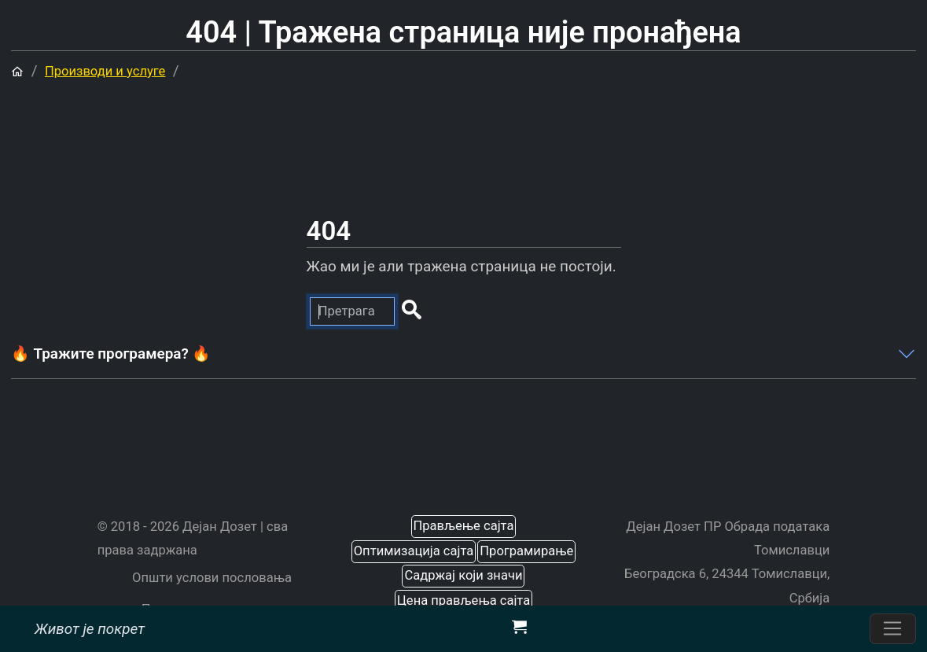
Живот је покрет (90, 628)
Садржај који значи (463, 575)
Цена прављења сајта (463, 600)
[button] (411, 312)
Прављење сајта (464, 525)
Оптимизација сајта (414, 550)
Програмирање (526, 550)
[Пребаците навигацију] (893, 629)
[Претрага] (352, 311)
